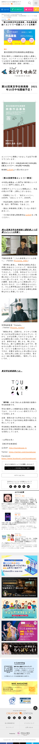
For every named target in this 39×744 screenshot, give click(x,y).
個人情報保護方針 (10, 723)
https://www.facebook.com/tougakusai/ (19, 458)
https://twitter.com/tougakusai (22, 452)
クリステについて (29, 723)
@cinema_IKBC (21, 261)
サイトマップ (10, 727)
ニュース (4, 19)
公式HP (10, 170)
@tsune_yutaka (17, 328)
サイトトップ (6, 14)
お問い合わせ (29, 727)
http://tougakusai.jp (18, 448)
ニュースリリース (16, 14)
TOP (35, 708)
